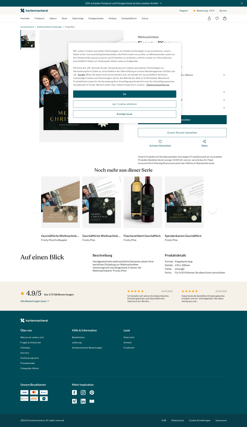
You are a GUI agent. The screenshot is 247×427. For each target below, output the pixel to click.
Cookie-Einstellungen (199, 420)
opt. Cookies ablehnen (124, 104)
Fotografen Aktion (29, 368)
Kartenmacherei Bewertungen (87, 347)
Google (81, 74)
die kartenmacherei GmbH (34, 11)
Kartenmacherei (27, 27)
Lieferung (77, 342)
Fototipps (25, 347)
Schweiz (128, 342)
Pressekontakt (27, 363)
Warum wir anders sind (32, 337)
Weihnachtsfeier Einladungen (49, 27)
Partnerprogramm (29, 358)
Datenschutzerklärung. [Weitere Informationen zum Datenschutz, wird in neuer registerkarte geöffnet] (158, 84)
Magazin (183, 10)
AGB (163, 420)
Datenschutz (177, 420)
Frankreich (129, 347)
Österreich (129, 337)
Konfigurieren (124, 114)
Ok (124, 94)
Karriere (24, 353)
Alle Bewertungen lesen (33, 301)
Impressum (221, 420)
